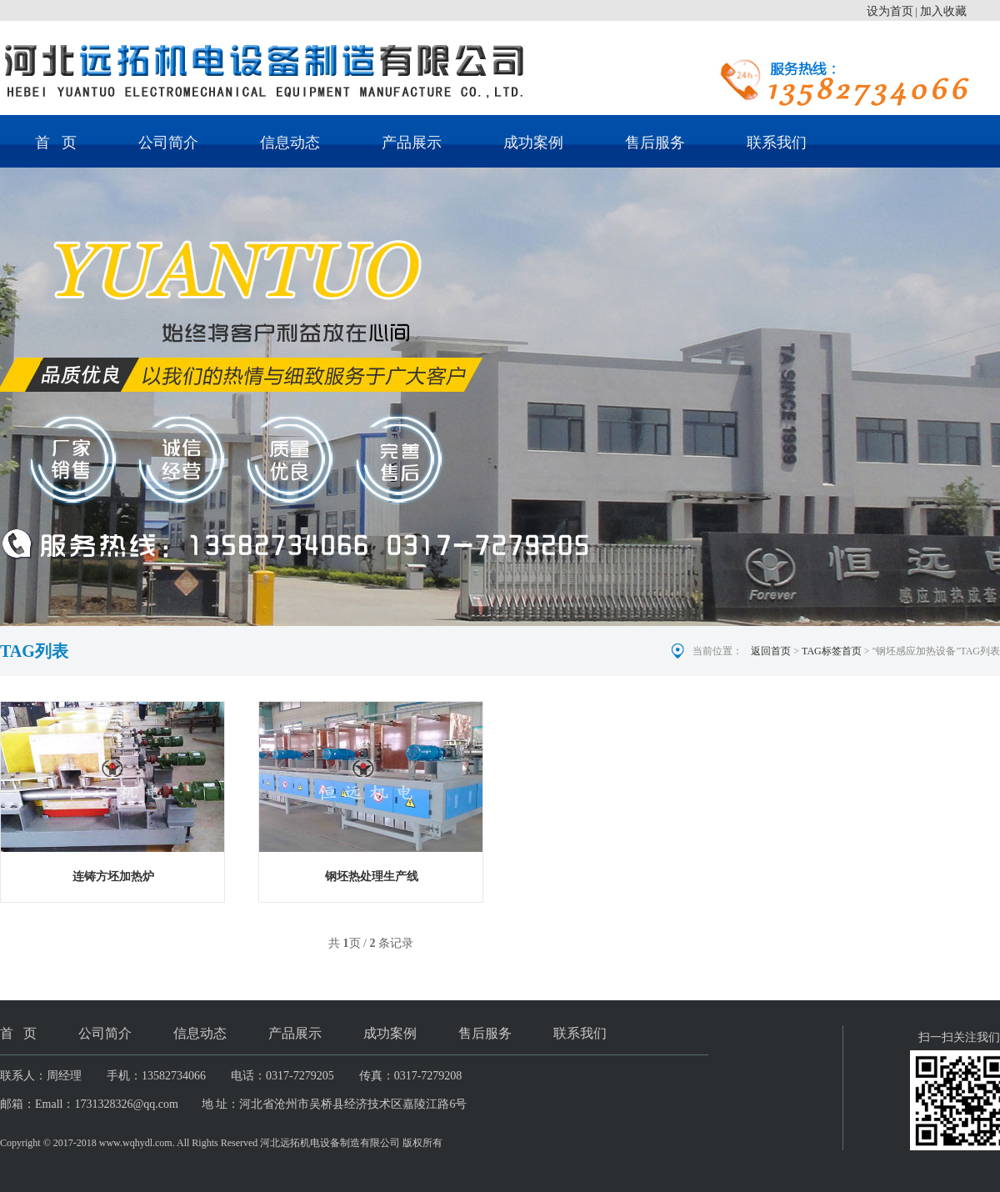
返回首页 (771, 651)
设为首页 (890, 11)
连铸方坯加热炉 (113, 876)
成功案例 (533, 142)
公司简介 (168, 142)
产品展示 (412, 142)
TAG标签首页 (832, 651)
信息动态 (290, 142)
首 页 (56, 142)
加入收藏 (943, 11)
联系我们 (777, 142)
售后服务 (655, 142)
